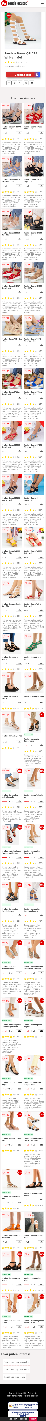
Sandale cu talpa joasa (14, 1377)
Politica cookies (31, 1395)
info (19, 133)
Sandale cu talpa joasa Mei (16, 1369)
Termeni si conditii (17, 1393)
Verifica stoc (27, 74)
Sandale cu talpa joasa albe (16, 1362)
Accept (33, 1418)
